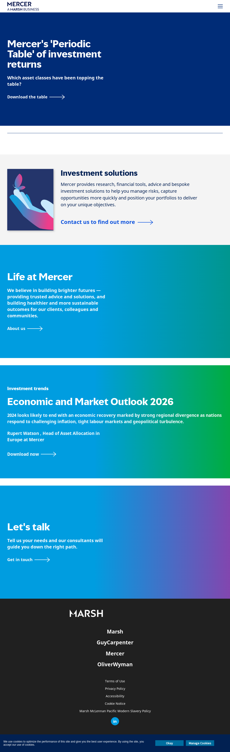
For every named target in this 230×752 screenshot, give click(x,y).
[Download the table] (36, 97)
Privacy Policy (115, 688)
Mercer (115, 653)
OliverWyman (115, 664)
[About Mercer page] (25, 328)
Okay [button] (169, 743)
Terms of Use (115, 681)
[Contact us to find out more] (107, 222)
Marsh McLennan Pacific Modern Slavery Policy (115, 711)
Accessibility (115, 696)
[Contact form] (28, 559)
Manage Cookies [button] (200, 743)
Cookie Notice (115, 703)
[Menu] (220, 6)
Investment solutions (99, 173)
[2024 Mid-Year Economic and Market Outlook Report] (115, 454)
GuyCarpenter (115, 642)
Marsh (115, 631)
